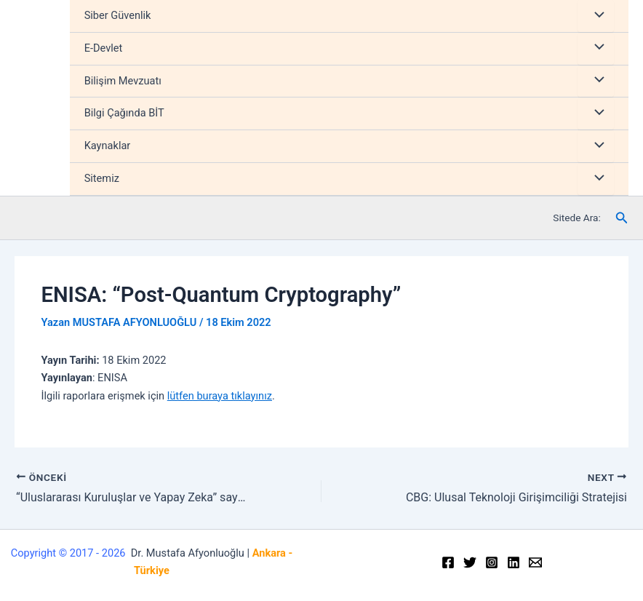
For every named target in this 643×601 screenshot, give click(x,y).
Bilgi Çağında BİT (124, 112)
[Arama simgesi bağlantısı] (621, 218)
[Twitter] (469, 562)
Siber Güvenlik (117, 15)
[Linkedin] (513, 562)
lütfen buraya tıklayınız (219, 395)
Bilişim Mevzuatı (122, 80)
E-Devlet (103, 48)
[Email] (535, 562)
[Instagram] (491, 562)
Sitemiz (101, 178)
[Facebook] (448, 562)
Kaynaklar (107, 145)
